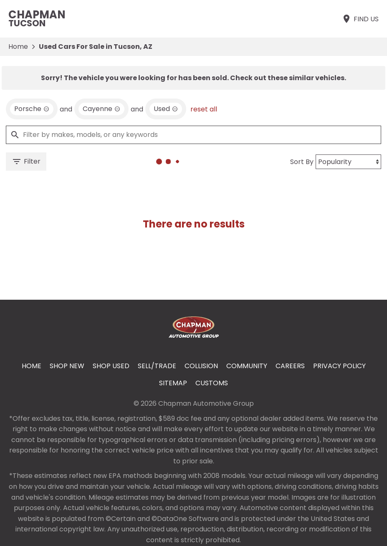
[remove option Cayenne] (101, 109)
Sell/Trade (157, 366)
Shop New (67, 366)
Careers (290, 366)
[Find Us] (360, 19)
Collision (201, 366)
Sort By (302, 162)
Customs (211, 383)
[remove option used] (165, 109)
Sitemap (173, 383)
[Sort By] (348, 161)
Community (246, 366)
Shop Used (111, 366)
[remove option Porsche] (31, 109)
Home (18, 46)
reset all (203, 109)
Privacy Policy (339, 366)
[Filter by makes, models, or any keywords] (193, 135)
